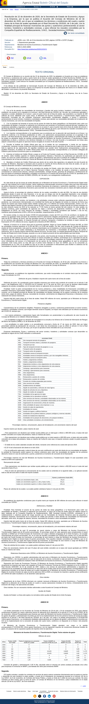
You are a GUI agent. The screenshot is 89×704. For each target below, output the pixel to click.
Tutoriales (80, 691)
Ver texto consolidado (76, 33)
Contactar (9, 691)
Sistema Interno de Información (68, 691)
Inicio (11, 9)
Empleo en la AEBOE (44, 692)
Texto (4, 67)
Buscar (17, 9)
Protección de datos (53, 691)
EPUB (29, 58)
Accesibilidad (43, 691)
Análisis (11, 67)
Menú (70, 7)
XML (44, 58)
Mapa (29, 691)
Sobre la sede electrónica (19, 691)
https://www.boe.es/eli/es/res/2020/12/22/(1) (32, 49)
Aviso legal (35, 691)
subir (84, 686)
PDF (12, 58)
